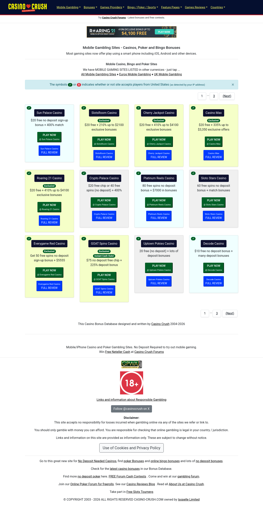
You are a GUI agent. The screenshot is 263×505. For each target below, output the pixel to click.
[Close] (233, 84)
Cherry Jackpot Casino (159, 113)
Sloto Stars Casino (213, 178)
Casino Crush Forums (149, 352)
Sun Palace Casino (49, 113)
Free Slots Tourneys (139, 492)
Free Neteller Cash (117, 352)
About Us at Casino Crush (186, 484)
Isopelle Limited (189, 499)
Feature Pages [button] (170, 7)
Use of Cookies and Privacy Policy (131, 448)
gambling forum (188, 476)
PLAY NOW (49, 137)
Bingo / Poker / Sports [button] (141, 7)
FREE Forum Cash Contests (127, 476)
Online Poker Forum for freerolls (92, 484)
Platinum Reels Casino (159, 178)
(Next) (227, 96)
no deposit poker (89, 476)
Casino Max (214, 113)
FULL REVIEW (49, 151)
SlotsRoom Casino (104, 113)
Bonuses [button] (89, 7)
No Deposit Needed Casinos (97, 461)
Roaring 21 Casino (49, 178)
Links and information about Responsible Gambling (131, 400)
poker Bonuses (134, 461)
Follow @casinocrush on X (132, 409)
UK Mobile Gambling (168, 74)
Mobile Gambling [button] (67, 7)
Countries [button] (217, 7)
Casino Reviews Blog (140, 484)
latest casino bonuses (125, 469)
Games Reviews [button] (195, 7)
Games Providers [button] (111, 7)
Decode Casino (213, 243)
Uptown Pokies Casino (159, 243)
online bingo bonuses (165, 461)
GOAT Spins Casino (104, 243)
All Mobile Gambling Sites (98, 74)
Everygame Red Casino (49, 243)
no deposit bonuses (209, 461)
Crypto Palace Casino (104, 178)
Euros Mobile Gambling (135, 74)
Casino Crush (160, 324)
